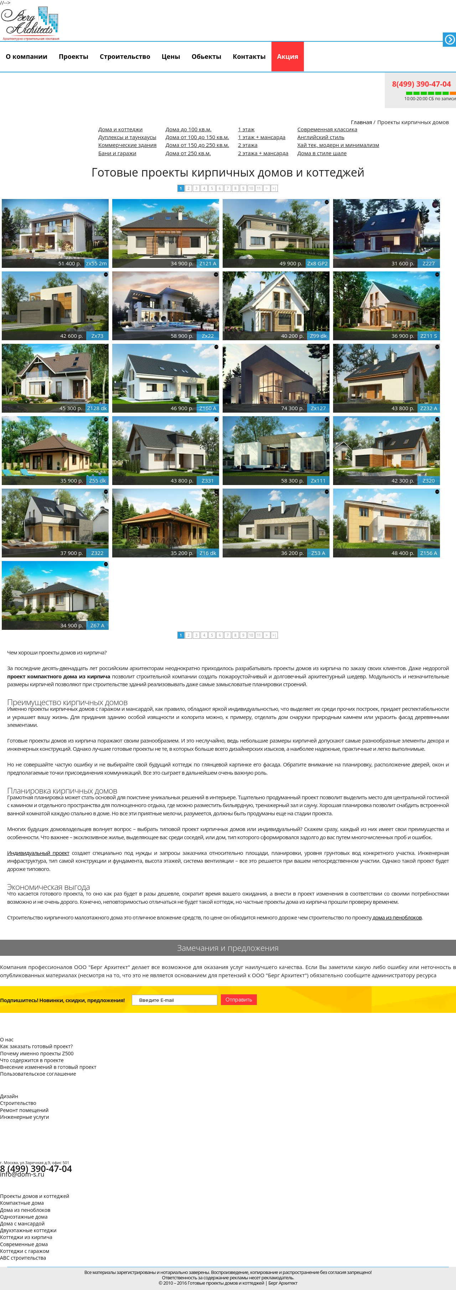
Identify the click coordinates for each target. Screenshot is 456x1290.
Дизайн (9, 1096)
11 (259, 188)
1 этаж (246, 129)
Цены (171, 56)
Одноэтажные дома (23, 1216)
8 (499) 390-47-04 (36, 1168)
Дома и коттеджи (120, 129)
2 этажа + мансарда (263, 153)
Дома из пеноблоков (25, 1210)
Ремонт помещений (24, 1110)
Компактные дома (22, 1202)
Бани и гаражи (117, 153)
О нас (7, 1039)
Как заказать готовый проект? (36, 1046)
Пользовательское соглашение (38, 1073)
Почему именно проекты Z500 (36, 1053)
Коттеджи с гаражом (24, 1251)
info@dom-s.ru (22, 1174)
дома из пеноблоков (397, 917)
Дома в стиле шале (322, 153)
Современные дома (24, 1244)
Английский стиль (320, 137)
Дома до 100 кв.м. (189, 129)
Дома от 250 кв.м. (188, 153)
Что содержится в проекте (32, 1060)
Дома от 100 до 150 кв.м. (197, 137)
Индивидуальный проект (38, 852)
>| (274, 188)
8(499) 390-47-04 (421, 84)
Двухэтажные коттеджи (28, 1230)
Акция (288, 56)
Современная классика (327, 129)
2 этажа (248, 144)
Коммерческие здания (127, 144)
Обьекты (207, 56)
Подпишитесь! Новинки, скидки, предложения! (62, 1000)
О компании (26, 56)
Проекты (73, 56)
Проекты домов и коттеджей (34, 1196)
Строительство (125, 56)
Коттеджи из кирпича (26, 1237)
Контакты (249, 56)
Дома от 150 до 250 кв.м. (197, 144)
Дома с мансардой (22, 1223)
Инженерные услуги (24, 1116)
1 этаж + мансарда (261, 137)
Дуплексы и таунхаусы (127, 137)
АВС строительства (23, 1257)
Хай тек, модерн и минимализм (338, 144)
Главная (361, 122)
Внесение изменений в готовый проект (48, 1067)
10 (251, 188)
